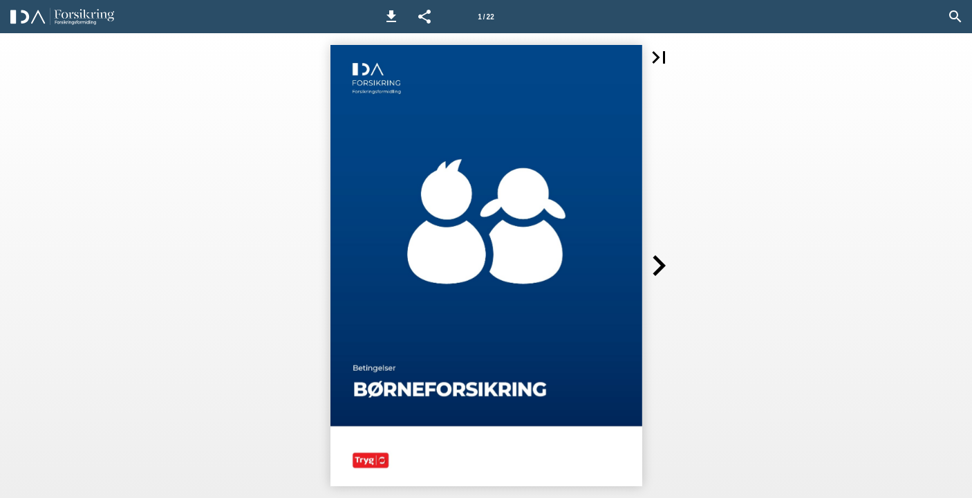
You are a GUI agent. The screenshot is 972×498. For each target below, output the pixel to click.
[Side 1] (486, 16)
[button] (391, 16)
